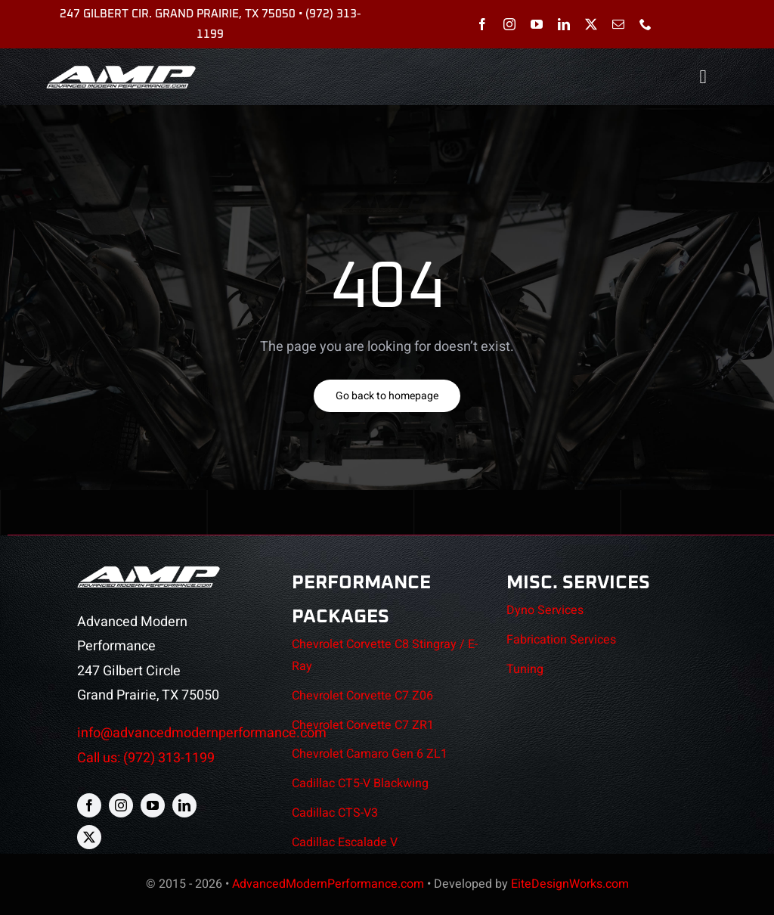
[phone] (645, 24)
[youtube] (537, 24)
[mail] (618, 24)
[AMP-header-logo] (121, 71)
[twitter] (591, 24)
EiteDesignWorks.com (570, 884)
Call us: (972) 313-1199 (146, 758)
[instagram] (509, 24)
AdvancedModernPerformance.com (328, 884)
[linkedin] (564, 24)
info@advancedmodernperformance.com (202, 733)
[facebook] (482, 24)
